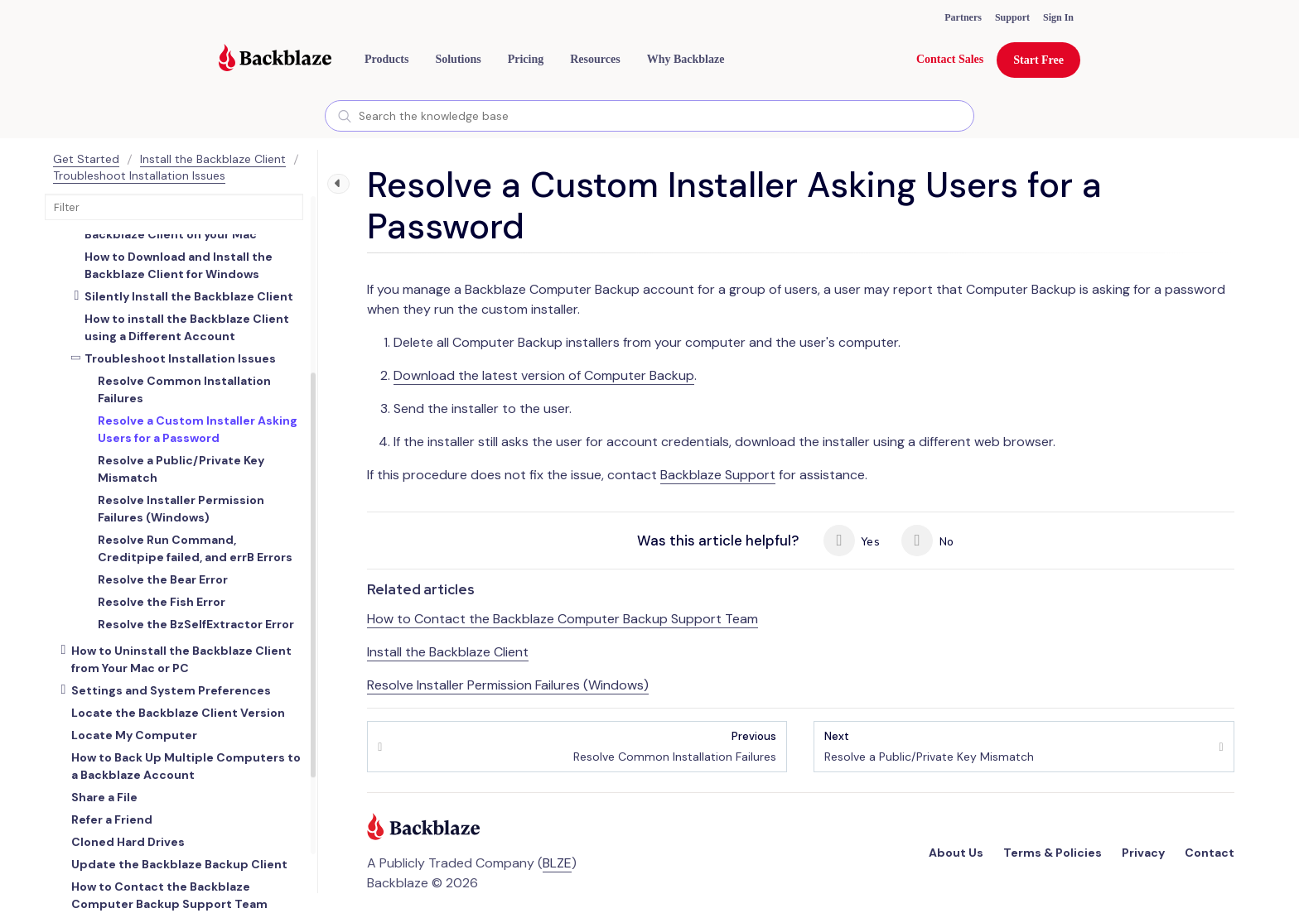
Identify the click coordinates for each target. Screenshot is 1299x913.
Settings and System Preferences (171, 690)
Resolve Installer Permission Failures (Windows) (508, 685)
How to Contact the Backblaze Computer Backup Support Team (562, 618)
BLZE (557, 863)
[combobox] (649, 116)
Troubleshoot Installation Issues (139, 175)
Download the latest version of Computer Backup (544, 375)
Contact (1209, 852)
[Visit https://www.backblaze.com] (275, 59)
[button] (386, 59)
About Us (956, 852)
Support (1012, 17)
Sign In (1058, 17)
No (927, 540)
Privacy (1143, 852)
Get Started (86, 158)
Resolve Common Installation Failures (674, 746)
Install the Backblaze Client (213, 158)
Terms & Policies (1052, 852)
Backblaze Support (717, 474)
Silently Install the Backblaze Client (189, 296)
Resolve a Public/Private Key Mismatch (929, 746)
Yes (851, 540)
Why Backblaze (686, 59)
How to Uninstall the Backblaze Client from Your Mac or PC (181, 659)
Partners (963, 17)
